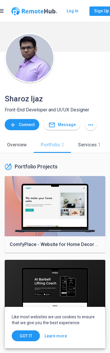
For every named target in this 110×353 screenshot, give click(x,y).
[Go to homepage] (34, 11)
